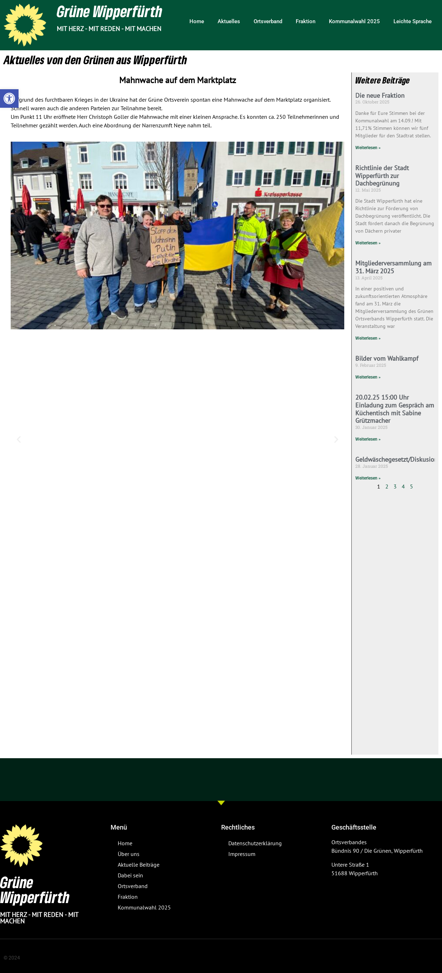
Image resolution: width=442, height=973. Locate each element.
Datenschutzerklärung (255, 843)
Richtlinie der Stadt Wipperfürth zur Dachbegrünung (382, 175)
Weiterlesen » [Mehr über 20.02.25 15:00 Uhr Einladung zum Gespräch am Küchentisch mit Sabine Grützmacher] (368, 439)
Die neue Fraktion (380, 95)
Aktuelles (229, 21)
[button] (9, 98)
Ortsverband (268, 21)
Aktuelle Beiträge (138, 864)
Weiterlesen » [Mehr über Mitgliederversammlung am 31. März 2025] (368, 338)
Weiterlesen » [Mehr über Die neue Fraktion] (368, 147)
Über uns (128, 853)
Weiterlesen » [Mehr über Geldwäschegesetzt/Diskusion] (368, 478)
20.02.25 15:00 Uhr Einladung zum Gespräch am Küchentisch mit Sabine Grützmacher (394, 409)
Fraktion (305, 21)
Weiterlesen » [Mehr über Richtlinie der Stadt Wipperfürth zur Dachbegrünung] (368, 242)
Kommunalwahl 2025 (354, 21)
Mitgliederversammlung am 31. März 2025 (393, 267)
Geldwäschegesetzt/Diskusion (396, 459)
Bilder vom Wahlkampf (386, 358)
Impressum (241, 853)
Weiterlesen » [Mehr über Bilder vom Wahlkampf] (368, 377)
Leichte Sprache (412, 21)
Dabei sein (130, 875)
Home (196, 21)
